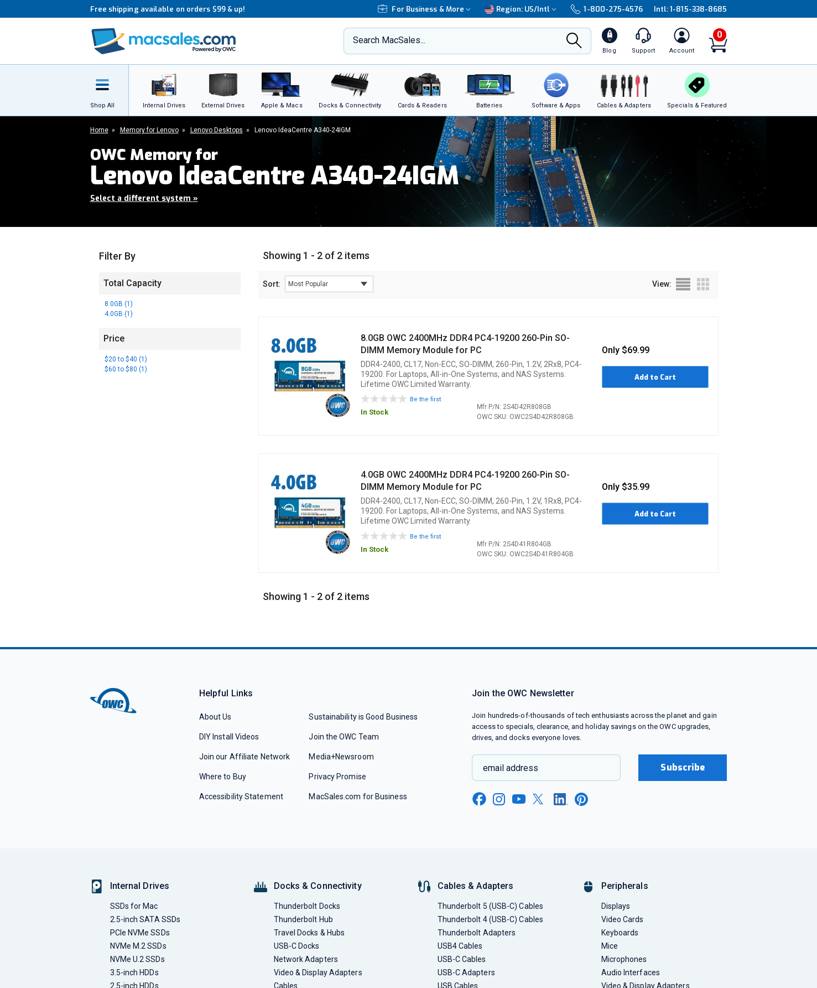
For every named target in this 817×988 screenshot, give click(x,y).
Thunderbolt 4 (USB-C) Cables (491, 919)
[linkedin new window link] (561, 799)
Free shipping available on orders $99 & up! (168, 9)
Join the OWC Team (344, 736)
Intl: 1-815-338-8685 (690, 9)
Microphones (624, 959)
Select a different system (144, 198)
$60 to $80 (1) (126, 369)
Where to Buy (222, 776)
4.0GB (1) (119, 314)
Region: (522, 9)
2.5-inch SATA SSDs (145, 919)
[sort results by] (329, 284)
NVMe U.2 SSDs (137, 959)
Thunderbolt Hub (303, 919)
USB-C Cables (462, 959)
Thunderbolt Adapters (477, 932)
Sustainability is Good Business (363, 716)
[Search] (574, 41)
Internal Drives (140, 886)
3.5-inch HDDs (134, 972)
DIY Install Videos (229, 736)
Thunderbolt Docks (307, 906)
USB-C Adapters (466, 972)
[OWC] (163, 41)
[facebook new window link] (479, 799)
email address (510, 768)
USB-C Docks (297, 946)
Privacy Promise (337, 776)
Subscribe (682, 767)
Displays (616, 906)
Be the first (425, 399)
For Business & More (425, 9)
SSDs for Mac (134, 906)
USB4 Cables (460, 946)
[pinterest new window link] (581, 799)
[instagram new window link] (499, 799)
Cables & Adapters (476, 886)
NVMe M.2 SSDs (138, 946)
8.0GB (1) (119, 304)
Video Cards (622, 919)
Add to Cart (655, 377)
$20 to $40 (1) (126, 359)
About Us (215, 716)
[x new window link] (540, 799)
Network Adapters (306, 959)
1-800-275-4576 (606, 9)
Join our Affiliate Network (244, 756)
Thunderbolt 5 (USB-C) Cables (491, 906)
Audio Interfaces (630, 972)
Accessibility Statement (241, 796)
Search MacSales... (389, 40)
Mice (609, 946)
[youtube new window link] (519, 799)
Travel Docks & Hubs (309, 932)
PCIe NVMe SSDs (140, 932)
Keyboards (620, 932)
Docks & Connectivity (318, 886)
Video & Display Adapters (318, 972)
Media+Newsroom (341, 756)
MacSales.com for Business (358, 796)
